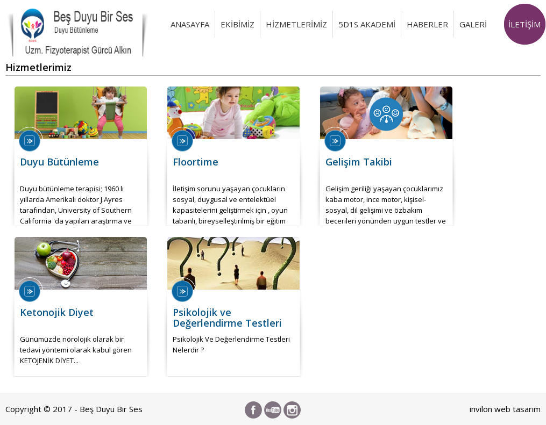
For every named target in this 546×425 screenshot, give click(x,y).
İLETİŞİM (524, 24)
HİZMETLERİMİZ (296, 24)
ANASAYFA (190, 24)
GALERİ (473, 24)
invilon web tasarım (505, 409)
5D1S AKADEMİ (366, 24)
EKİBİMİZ (237, 24)
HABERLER (427, 24)
